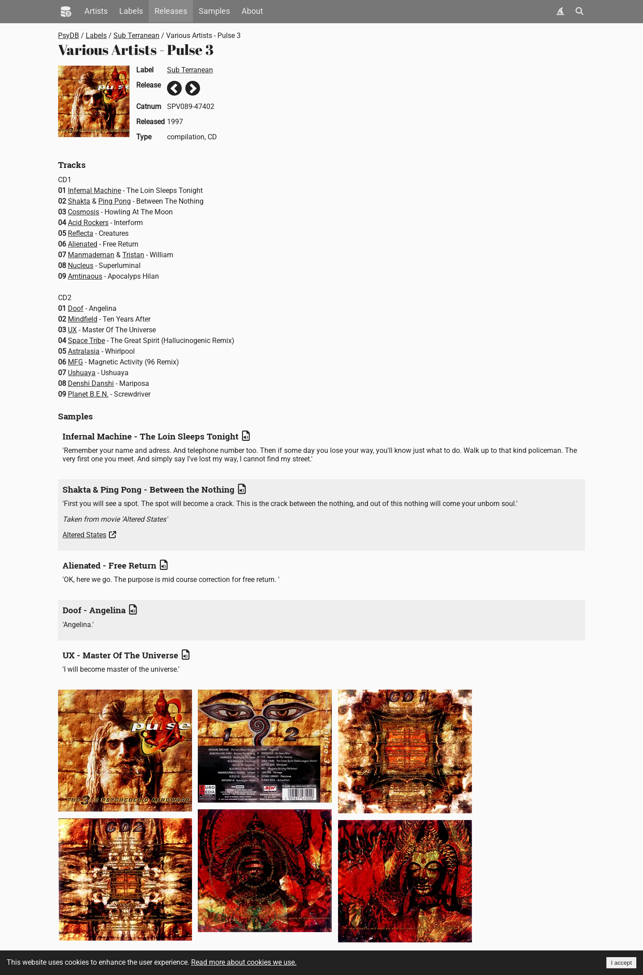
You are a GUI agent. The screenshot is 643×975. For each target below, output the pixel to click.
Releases (170, 11)
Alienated (82, 244)
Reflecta (80, 233)
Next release (192, 88)
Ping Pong (114, 201)
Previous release (174, 88)
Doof (76, 308)
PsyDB (68, 35)
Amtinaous (85, 276)
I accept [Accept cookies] (621, 962)
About (252, 11)
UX (72, 330)
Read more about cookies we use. (243, 962)
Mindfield (82, 319)
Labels (131, 11)
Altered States (84, 535)
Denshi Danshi (91, 383)
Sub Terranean (136, 35)
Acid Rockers (88, 222)
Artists (96, 11)
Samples (214, 11)
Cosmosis (83, 212)
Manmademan (91, 255)
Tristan (133, 255)
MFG (75, 362)
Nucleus (80, 265)
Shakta (79, 201)
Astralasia (84, 351)
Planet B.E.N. (88, 394)
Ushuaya (82, 372)
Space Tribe (86, 340)
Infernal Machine (94, 190)
